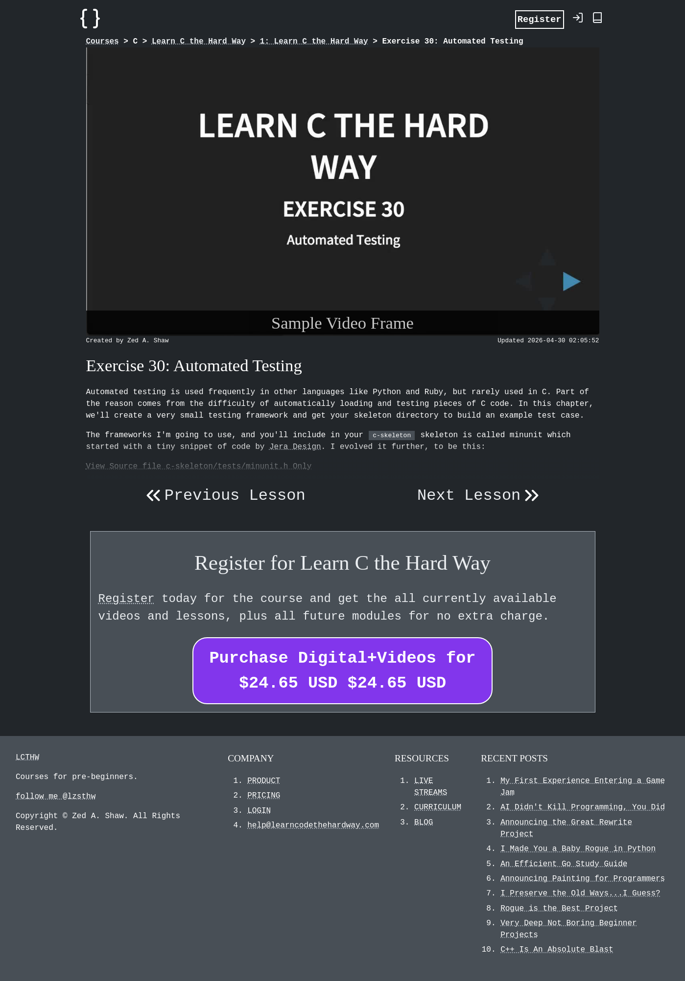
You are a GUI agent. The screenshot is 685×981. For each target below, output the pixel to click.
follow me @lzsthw (55, 796)
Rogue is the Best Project (559, 908)
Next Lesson (480, 496)
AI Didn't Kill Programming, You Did (582, 807)
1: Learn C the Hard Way (314, 41)
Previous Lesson (224, 496)
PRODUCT (263, 781)
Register (540, 19)
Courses (102, 41)
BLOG (423, 822)
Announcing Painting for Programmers (582, 878)
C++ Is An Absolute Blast (556, 949)
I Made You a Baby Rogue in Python (578, 849)
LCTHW (27, 757)
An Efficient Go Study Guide (563, 864)
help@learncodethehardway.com (313, 825)
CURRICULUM (437, 807)
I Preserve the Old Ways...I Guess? (580, 893)
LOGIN (259, 810)
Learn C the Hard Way (199, 41)
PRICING (263, 795)
